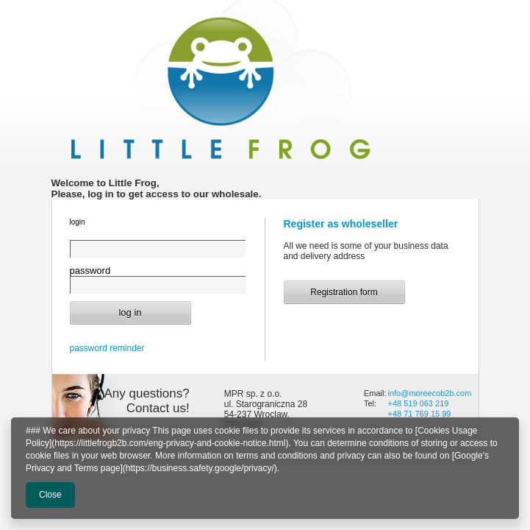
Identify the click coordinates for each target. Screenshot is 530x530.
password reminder (107, 348)
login (77, 222)
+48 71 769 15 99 (420, 413)
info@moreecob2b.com (430, 393)
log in (129, 312)
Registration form (343, 292)
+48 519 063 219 (417, 403)
